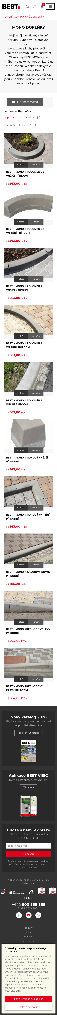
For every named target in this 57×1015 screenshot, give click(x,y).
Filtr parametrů (25, 102)
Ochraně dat (33, 867)
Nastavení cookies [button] (28, 1007)
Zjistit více (28, 787)
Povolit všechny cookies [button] (28, 998)
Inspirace (28, 932)
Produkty (28, 928)
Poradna (28, 936)
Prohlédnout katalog (29, 732)
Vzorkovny (28, 941)
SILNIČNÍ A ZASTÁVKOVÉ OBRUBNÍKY (23, 16)
